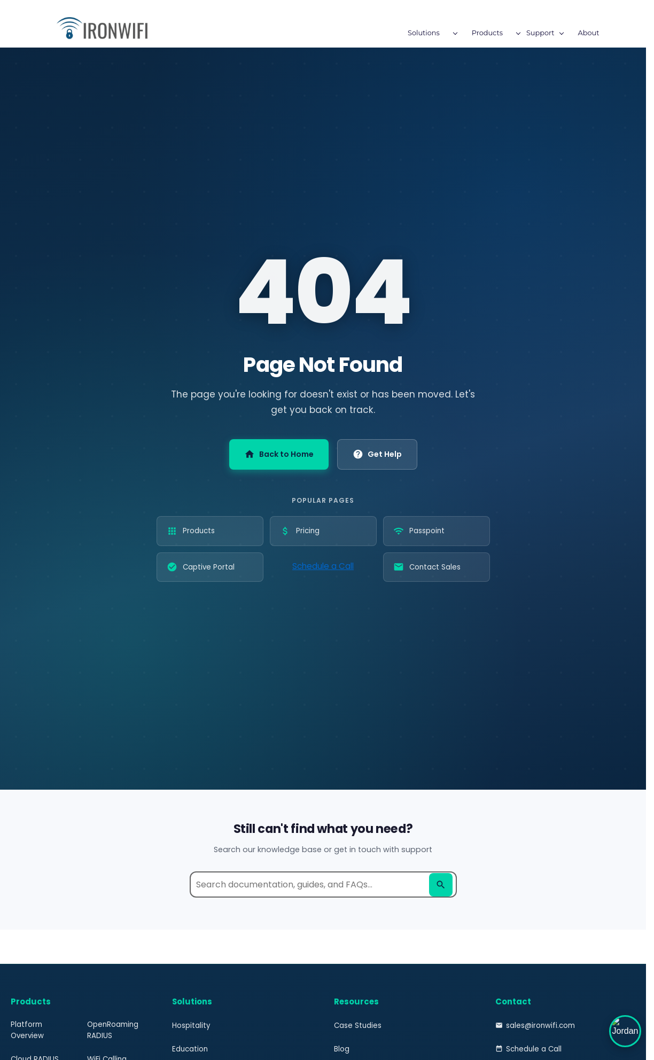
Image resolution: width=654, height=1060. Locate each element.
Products (191, 531)
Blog (341, 1049)
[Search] (441, 885)
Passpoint (419, 531)
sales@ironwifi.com (535, 1025)
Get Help (377, 454)
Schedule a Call (323, 566)
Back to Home (279, 454)
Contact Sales (427, 567)
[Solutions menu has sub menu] (199, 34)
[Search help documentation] (323, 884)
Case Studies (358, 1025)
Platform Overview (27, 1030)
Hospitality (191, 1025)
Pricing (300, 531)
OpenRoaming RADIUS (112, 1030)
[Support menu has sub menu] (315, 35)
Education (190, 1049)
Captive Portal (201, 567)
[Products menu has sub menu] (262, 34)
